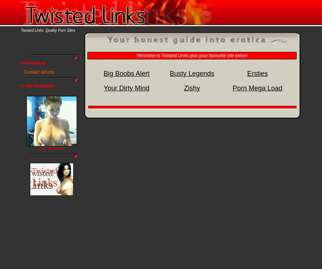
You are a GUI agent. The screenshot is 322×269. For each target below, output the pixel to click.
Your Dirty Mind (126, 88)
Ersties (257, 73)
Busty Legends (192, 73)
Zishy (192, 88)
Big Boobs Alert (126, 73)
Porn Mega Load (257, 88)
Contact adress (39, 72)
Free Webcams (52, 148)
